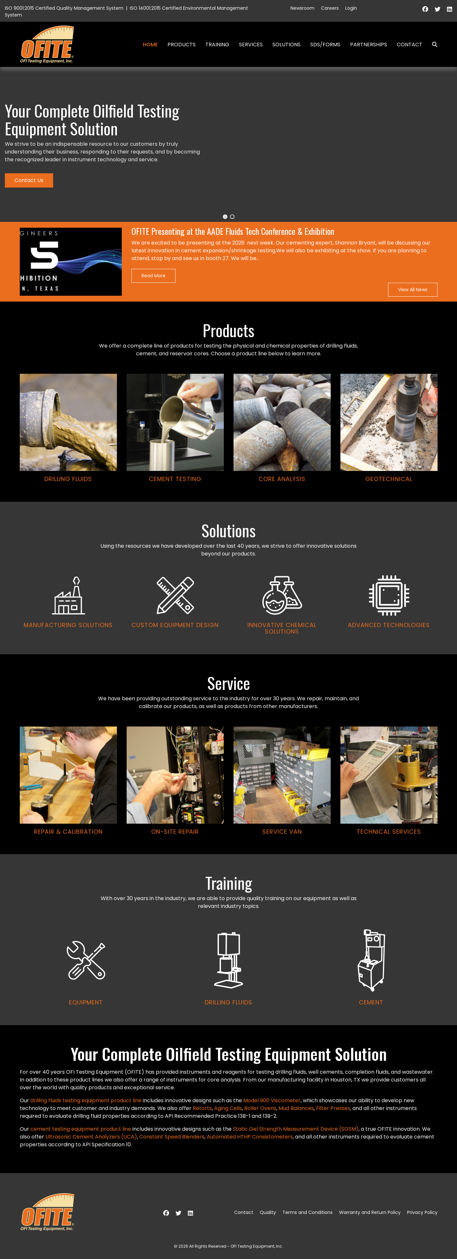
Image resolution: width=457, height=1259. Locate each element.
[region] (228, 546)
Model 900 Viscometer (272, 1100)
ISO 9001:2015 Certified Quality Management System (64, 8)
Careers (330, 8)
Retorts (202, 1108)
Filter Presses (333, 1108)
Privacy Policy (422, 1212)
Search (432, 44)
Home (150, 44)
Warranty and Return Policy (370, 1212)
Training (217, 44)
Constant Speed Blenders (171, 1136)
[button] (225, 216)
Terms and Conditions (307, 1212)
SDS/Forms (325, 44)
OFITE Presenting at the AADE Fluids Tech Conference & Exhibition (232, 231)
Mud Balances (296, 1108)
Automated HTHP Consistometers (250, 1136)
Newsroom (302, 8)
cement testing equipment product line (80, 1129)
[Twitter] (437, 9)
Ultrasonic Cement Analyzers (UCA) (91, 1136)
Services (251, 44)
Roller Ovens (260, 1108)
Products (181, 44)
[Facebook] (425, 9)
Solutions (286, 44)
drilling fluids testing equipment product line (86, 1100)
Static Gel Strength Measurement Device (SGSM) (296, 1129)
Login (351, 8)
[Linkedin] (449, 9)
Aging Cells (228, 1108)
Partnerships (368, 44)
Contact (409, 44)
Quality (268, 1212)
